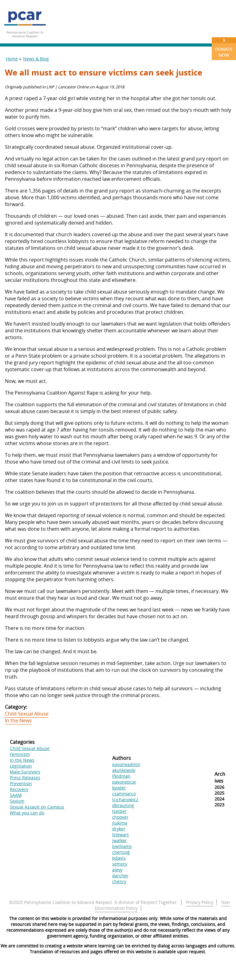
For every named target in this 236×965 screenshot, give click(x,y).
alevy (117, 870)
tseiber (119, 811)
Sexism (17, 801)
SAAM (16, 795)
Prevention (21, 783)
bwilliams (122, 846)
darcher (120, 875)
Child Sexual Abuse (27, 713)
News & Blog (36, 59)
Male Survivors (25, 772)
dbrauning (123, 805)
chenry (119, 881)
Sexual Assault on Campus (37, 807)
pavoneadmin (126, 764)
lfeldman (121, 776)
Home (12, 59)
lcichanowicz (125, 799)
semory (119, 864)
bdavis (119, 858)
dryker (118, 829)
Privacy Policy (199, 902)
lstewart (120, 834)
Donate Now (224, 47)
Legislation (21, 766)
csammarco (124, 794)
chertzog (121, 852)
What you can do (27, 813)
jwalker (119, 840)
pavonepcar (124, 782)
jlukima (119, 823)
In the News (18, 720)
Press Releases (25, 778)
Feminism (20, 754)
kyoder (119, 788)
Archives (219, 777)
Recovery (19, 789)
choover (120, 817)
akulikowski (124, 770)
